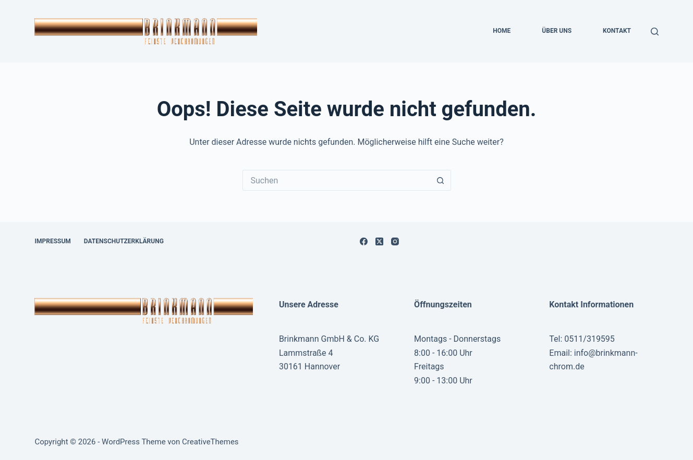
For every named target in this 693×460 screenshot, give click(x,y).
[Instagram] (395, 241)
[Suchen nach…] (336, 180)
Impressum (52, 241)
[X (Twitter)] (379, 241)
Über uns (557, 30)
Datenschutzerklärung (124, 241)
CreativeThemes (210, 441)
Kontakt (617, 30)
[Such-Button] (440, 180)
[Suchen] (655, 31)
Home (501, 30)
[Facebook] (364, 241)
